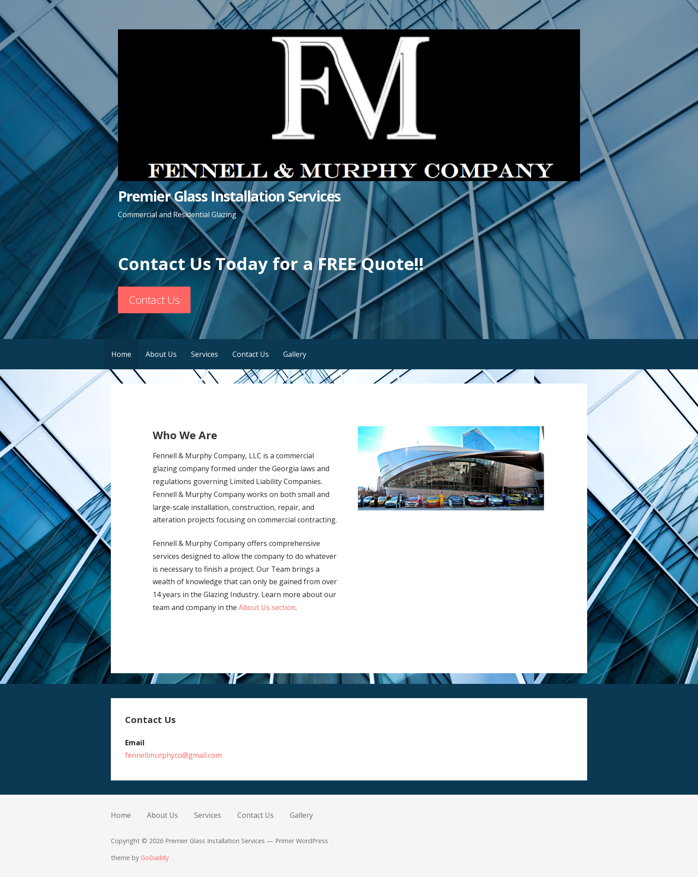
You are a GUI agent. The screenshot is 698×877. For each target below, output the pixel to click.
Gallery (294, 354)
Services (204, 354)
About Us (161, 354)
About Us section (267, 607)
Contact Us (154, 299)
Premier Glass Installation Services (229, 196)
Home (121, 354)
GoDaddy (155, 857)
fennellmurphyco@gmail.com (173, 755)
